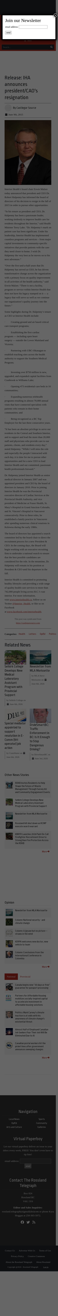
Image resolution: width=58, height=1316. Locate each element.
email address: (11, 27)
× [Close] (55, 15)
